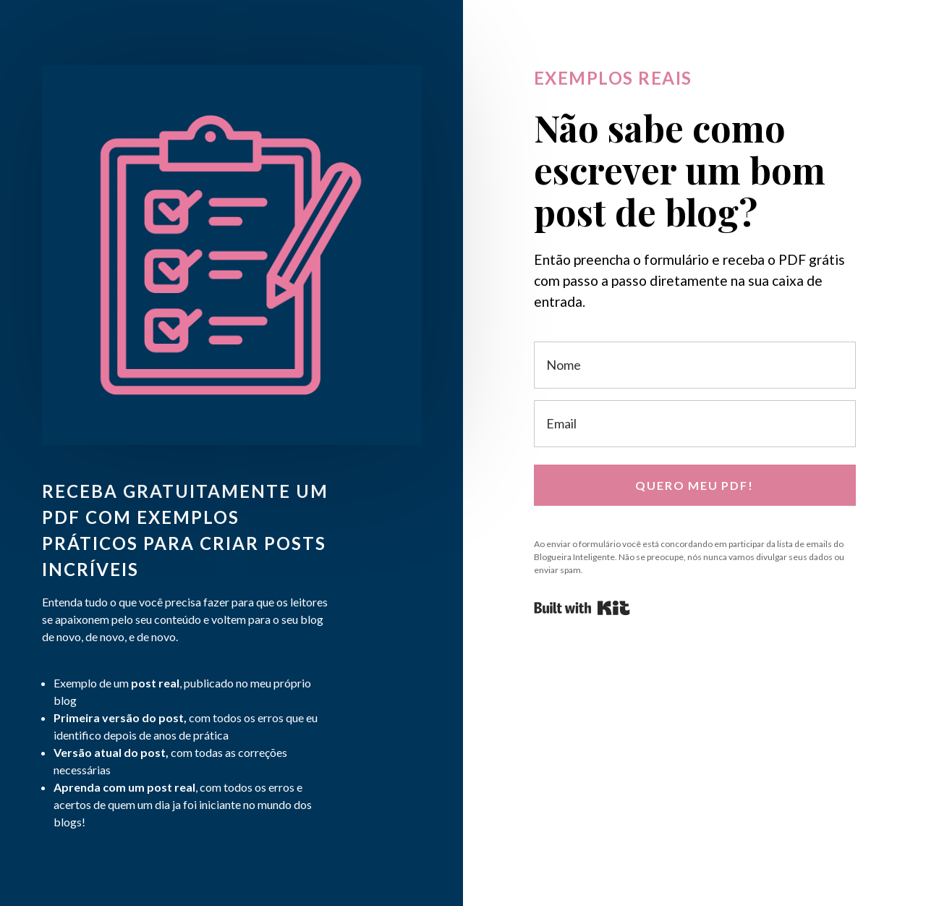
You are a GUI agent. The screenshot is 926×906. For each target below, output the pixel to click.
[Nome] (695, 365)
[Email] (695, 423)
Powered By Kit (582, 608)
